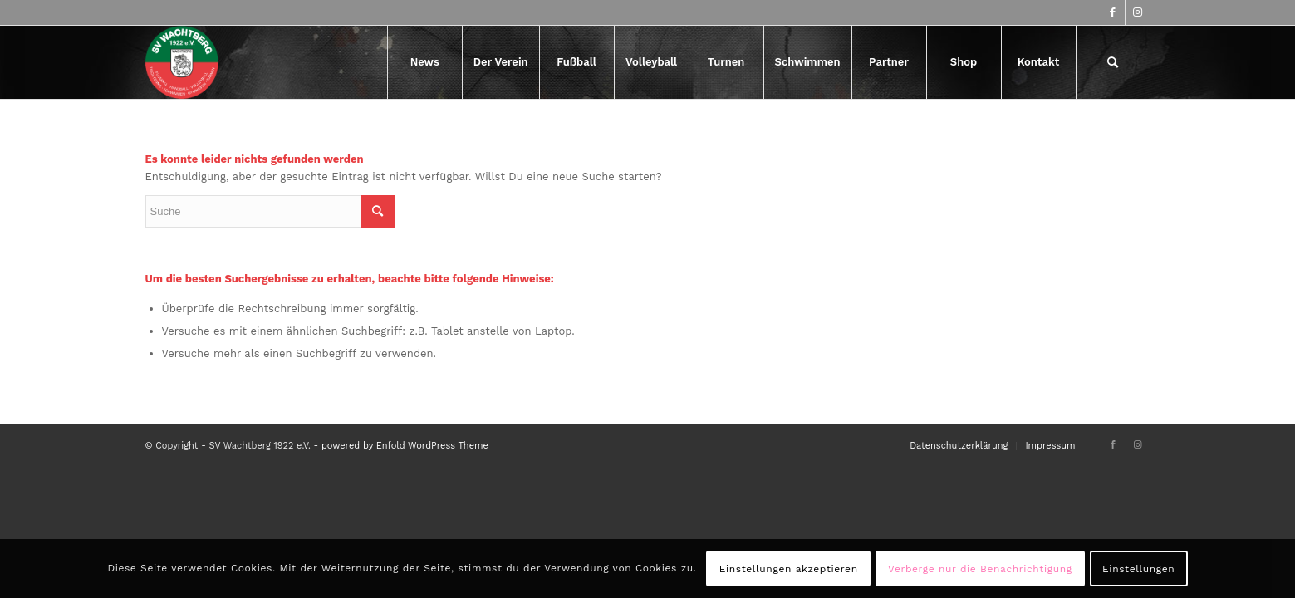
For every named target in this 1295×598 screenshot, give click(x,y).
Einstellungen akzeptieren (788, 569)
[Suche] (1113, 62)
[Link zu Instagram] (1138, 12)
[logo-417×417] (181, 62)
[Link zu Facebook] (1113, 12)
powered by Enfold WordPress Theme (404, 445)
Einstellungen (1138, 569)
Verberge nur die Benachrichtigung (980, 569)
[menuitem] (424, 62)
